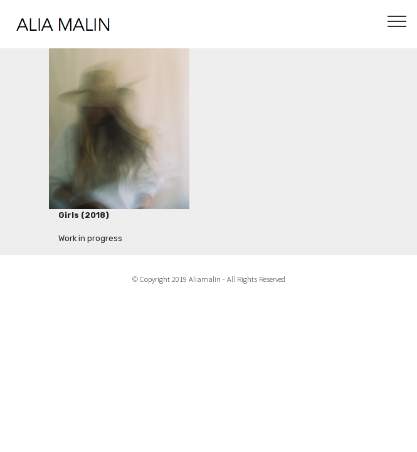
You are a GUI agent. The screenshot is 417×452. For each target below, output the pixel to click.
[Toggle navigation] (397, 20)
